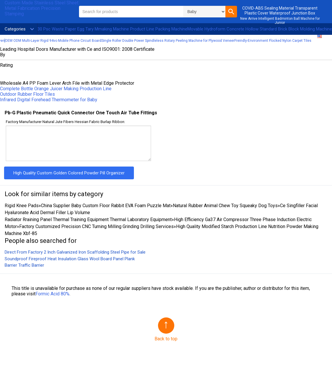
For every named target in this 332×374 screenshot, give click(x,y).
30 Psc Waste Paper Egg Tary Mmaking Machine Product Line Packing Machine (112, 29)
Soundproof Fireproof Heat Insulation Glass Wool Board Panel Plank (70, 258)
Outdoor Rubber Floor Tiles (27, 94)
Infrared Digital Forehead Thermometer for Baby (48, 99)
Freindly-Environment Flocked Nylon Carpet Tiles (272, 41)
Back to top (166, 339)
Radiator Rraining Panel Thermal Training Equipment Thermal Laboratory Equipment (88, 219)
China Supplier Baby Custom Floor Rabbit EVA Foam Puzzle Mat (106, 205)
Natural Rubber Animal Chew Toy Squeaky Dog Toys (225, 205)
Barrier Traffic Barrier (24, 265)
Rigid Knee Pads (22, 205)
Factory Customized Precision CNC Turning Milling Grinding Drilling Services (96, 226)
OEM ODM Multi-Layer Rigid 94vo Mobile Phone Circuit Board (53, 41)
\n (204, 11)
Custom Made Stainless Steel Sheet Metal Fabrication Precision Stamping (41, 8)
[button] (231, 11)
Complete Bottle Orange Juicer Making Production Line (56, 88)
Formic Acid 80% (52, 294)
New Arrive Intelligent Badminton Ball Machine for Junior (280, 21)
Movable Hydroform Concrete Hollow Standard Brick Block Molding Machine (259, 29)
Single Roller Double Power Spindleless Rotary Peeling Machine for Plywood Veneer (167, 41)
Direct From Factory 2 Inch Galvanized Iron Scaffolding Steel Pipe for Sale (75, 252)
